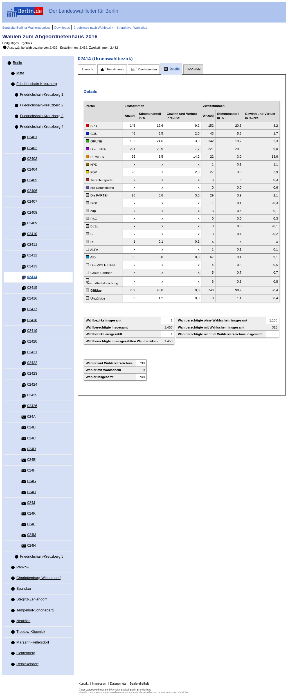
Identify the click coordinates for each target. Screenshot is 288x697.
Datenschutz (118, 683)
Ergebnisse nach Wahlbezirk (93, 27)
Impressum (99, 683)
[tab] (87, 69)
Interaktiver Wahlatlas (132, 27)
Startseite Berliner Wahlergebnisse (26, 27)
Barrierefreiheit (139, 683)
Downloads (62, 27)
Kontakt (84, 683)
